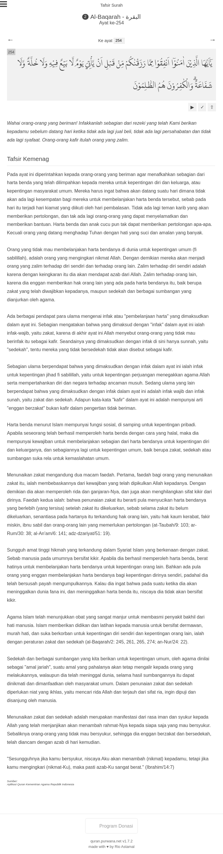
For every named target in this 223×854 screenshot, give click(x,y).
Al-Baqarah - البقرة (115, 16)
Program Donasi (111, 826)
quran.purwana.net (105, 841)
